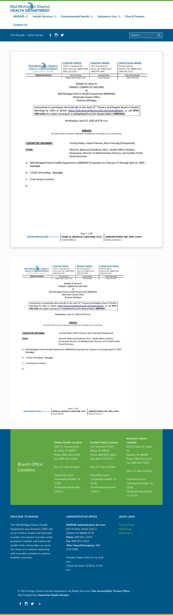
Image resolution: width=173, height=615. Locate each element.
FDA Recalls (17, 35)
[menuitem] (20, 16)
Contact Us (20, 25)
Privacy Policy (121, 591)
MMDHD (20, 16)
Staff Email (125, 529)
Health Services (45, 16)
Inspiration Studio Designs (53, 595)
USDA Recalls (35, 35)
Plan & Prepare (135, 16)
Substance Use (109, 16)
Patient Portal (126, 525)
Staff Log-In (125, 533)
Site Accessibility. (102, 591)
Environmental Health (77, 16)
